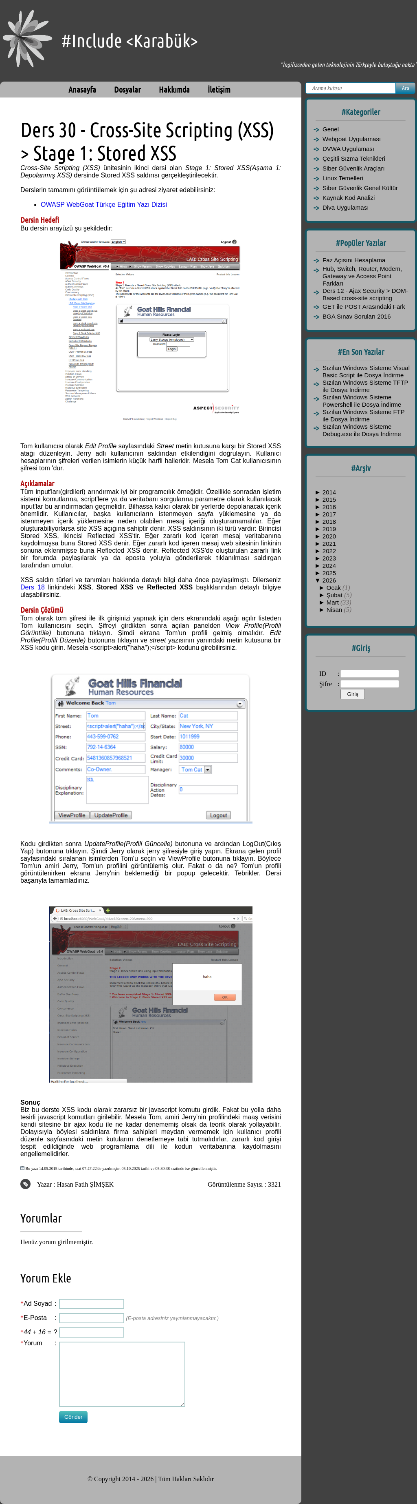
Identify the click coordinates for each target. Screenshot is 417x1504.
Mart (333, 602)
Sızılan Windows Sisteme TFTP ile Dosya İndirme (365, 386)
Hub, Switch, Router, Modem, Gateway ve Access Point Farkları (362, 276)
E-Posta (35, 1317)
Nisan (335, 609)
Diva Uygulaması (346, 207)
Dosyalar (127, 89)
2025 (329, 572)
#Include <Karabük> (129, 40)
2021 (329, 543)
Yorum (33, 1343)
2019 (329, 528)
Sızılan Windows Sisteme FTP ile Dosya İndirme (363, 415)
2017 (329, 514)
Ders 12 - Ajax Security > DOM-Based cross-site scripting (365, 294)
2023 (329, 558)
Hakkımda (174, 89)
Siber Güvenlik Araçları (354, 168)
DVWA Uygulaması (348, 148)
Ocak (334, 587)
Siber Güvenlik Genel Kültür (360, 187)
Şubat (335, 594)
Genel (331, 129)
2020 (329, 536)
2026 (329, 580)
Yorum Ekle (45, 1278)
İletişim (219, 89)
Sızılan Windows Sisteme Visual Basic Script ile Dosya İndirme (366, 371)
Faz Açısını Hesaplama (354, 260)
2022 (329, 550)
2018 (329, 521)
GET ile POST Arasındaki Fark (364, 306)
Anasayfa (82, 89)
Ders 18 (32, 587)
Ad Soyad (38, 1303)
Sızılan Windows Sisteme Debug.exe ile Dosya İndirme (362, 430)
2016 (329, 506)
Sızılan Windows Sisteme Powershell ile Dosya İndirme (362, 401)
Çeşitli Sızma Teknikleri (354, 158)
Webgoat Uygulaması (352, 138)
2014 (329, 492)
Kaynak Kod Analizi (349, 197)
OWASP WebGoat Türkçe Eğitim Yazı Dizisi (104, 204)
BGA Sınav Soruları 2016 (357, 316)
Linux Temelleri (343, 178)
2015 (329, 499)
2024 (329, 565)
